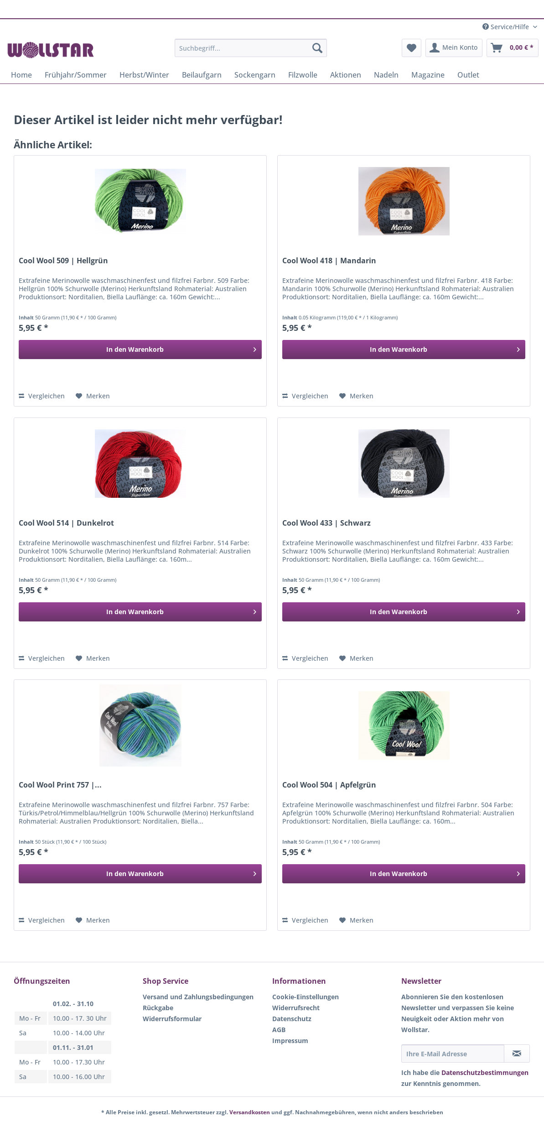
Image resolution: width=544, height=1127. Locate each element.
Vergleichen (42, 395)
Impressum (290, 1040)
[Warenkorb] (513, 48)
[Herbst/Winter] (144, 74)
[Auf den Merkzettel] (93, 396)
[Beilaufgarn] (202, 74)
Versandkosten (249, 1112)
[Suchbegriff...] (251, 48)
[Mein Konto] (453, 48)
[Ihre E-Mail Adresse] (453, 1053)
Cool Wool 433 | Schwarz (326, 523)
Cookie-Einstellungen (305, 996)
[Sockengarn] (255, 74)
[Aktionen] (346, 74)
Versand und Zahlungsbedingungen (198, 996)
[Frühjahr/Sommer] (75, 74)
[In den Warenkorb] (140, 349)
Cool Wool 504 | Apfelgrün (329, 785)
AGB (278, 1029)
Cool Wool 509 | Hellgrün (63, 261)
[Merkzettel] (411, 48)
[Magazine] (428, 74)
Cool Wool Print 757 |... (60, 785)
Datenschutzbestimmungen (484, 1072)
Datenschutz (291, 1018)
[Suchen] (317, 48)
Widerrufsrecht (296, 1007)
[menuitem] (251, 52)
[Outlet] (468, 74)
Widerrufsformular (172, 1018)
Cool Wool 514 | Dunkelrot (66, 523)
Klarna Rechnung (255, 7)
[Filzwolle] (303, 74)
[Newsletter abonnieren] (517, 1053)
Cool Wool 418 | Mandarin (329, 261)
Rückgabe (158, 1007)
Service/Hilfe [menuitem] (506, 26)
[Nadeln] (386, 74)
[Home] (21, 74)
